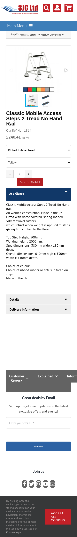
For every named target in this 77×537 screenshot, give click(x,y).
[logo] (20, 5)
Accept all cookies (58, 516)
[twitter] (31, 484)
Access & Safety (28, 34)
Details (14, 299)
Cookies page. (14, 532)
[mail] (52, 484)
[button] (46, 8)
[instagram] (38, 484)
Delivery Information (24, 309)
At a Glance (16, 194)
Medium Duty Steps (51, 34)
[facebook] (24, 484)
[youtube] (45, 484)
